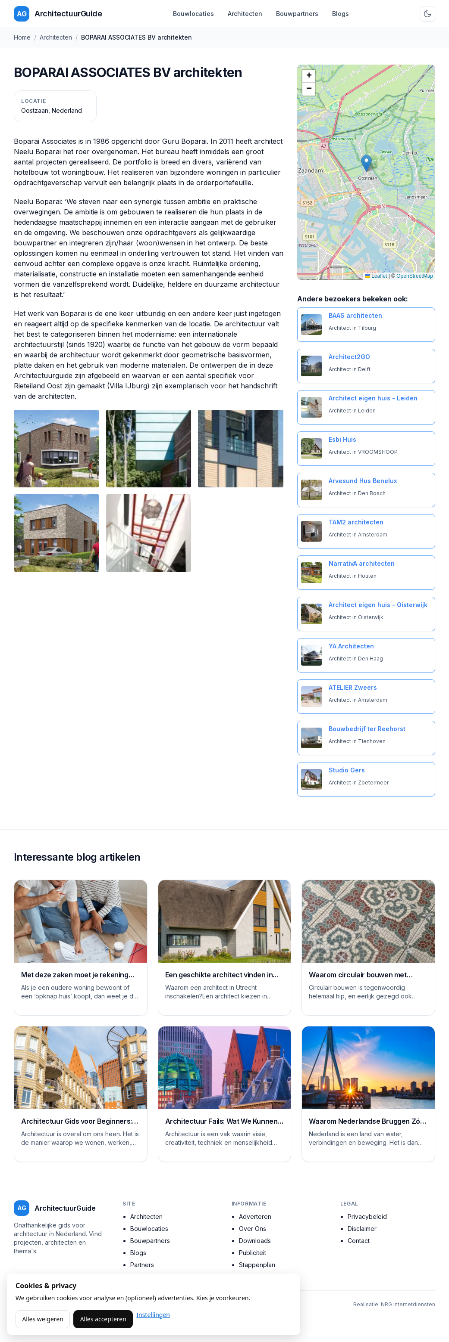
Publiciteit (252, 1252)
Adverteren (255, 1216)
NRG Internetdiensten (408, 1304)
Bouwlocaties (193, 13)
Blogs (340, 13)
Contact (359, 1240)
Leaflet (376, 276)
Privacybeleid (367, 1216)
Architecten (245, 13)
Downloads (255, 1240)
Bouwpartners (297, 13)
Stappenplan (257, 1264)
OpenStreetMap (414, 276)
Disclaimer (362, 1228)
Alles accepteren (103, 1319)
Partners (142, 1264)
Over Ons (252, 1228)
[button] (366, 163)
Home (22, 37)
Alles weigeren (42, 1319)
